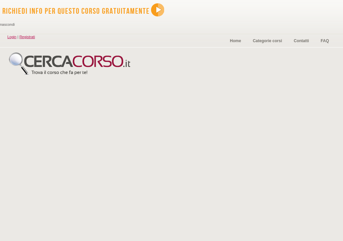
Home (235, 40)
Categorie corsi (267, 40)
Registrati (27, 37)
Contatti (301, 40)
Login (11, 37)
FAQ (325, 40)
